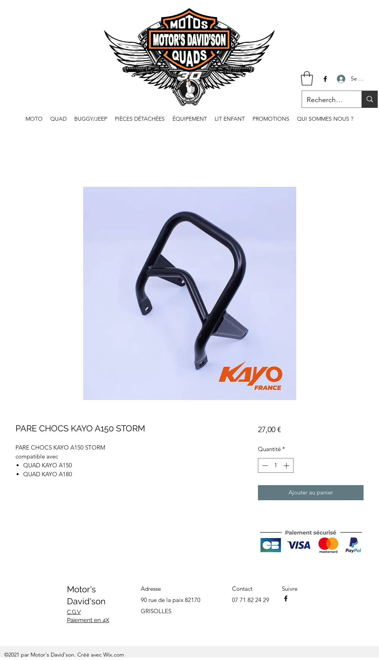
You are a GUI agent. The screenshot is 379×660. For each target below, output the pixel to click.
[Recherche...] (326, 100)
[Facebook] (325, 79)
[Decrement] (264, 465)
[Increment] (287, 465)
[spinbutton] (275, 465)
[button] (307, 78)
